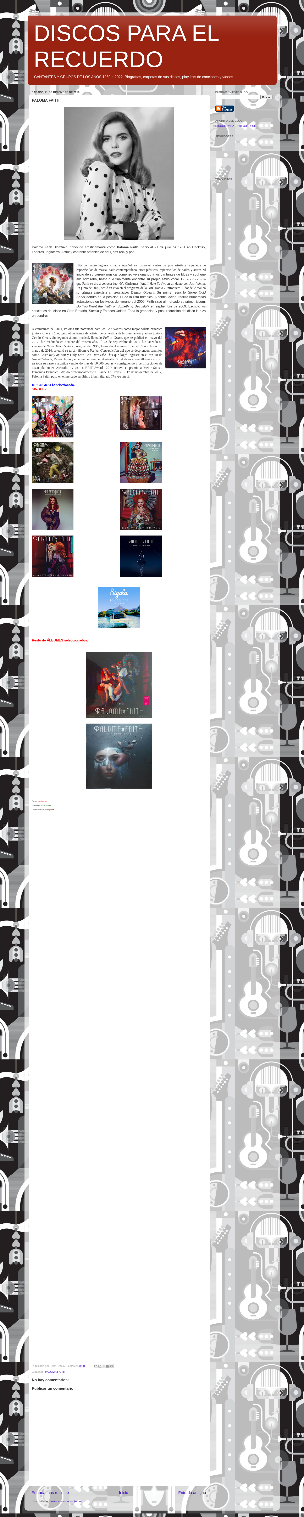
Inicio (123, 1492)
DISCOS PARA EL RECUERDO (235, 126)
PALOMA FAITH (55, 1371)
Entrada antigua (192, 1492)
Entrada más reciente (50, 1492)
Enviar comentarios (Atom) (66, 1501)
